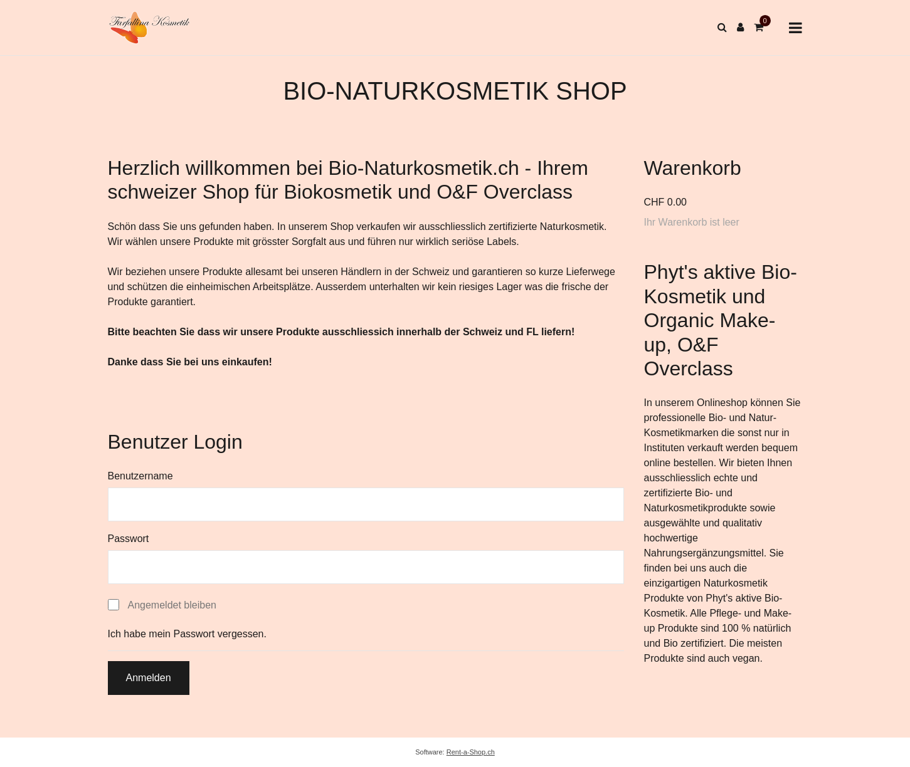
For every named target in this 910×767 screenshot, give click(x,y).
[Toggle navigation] (795, 28)
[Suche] (722, 27)
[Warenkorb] (758, 27)
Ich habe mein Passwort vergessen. (187, 634)
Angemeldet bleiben (172, 605)
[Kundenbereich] (740, 27)
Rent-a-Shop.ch (471, 752)
